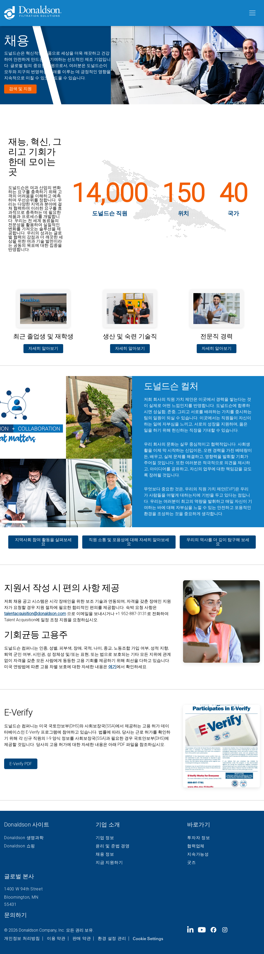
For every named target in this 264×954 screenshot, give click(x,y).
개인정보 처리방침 (22, 938)
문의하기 (15, 915)
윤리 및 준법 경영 (113, 846)
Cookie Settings (148, 938)
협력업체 (195, 846)
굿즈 (191, 863)
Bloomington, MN (21, 897)
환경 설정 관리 (112, 938)
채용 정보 (105, 854)
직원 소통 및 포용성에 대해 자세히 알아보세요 (129, 541)
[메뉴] (252, 13)
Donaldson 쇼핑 (19, 846)
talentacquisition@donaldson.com (35, 613)
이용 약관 (56, 938)
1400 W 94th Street (23, 889)
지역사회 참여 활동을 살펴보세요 (43, 541)
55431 (10, 904)
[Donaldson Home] (124, 13)
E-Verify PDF (21, 763)
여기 (112, 666)
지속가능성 (198, 854)
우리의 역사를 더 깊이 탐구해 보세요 (217, 541)
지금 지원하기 (109, 863)
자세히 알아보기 (43, 348)
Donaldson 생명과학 (24, 838)
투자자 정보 (198, 838)
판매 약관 (81, 938)
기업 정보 (105, 838)
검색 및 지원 (20, 88)
